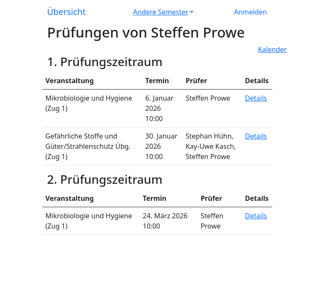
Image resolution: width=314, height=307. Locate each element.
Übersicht (66, 11)
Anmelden (250, 12)
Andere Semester (160, 12)
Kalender (272, 49)
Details (256, 98)
